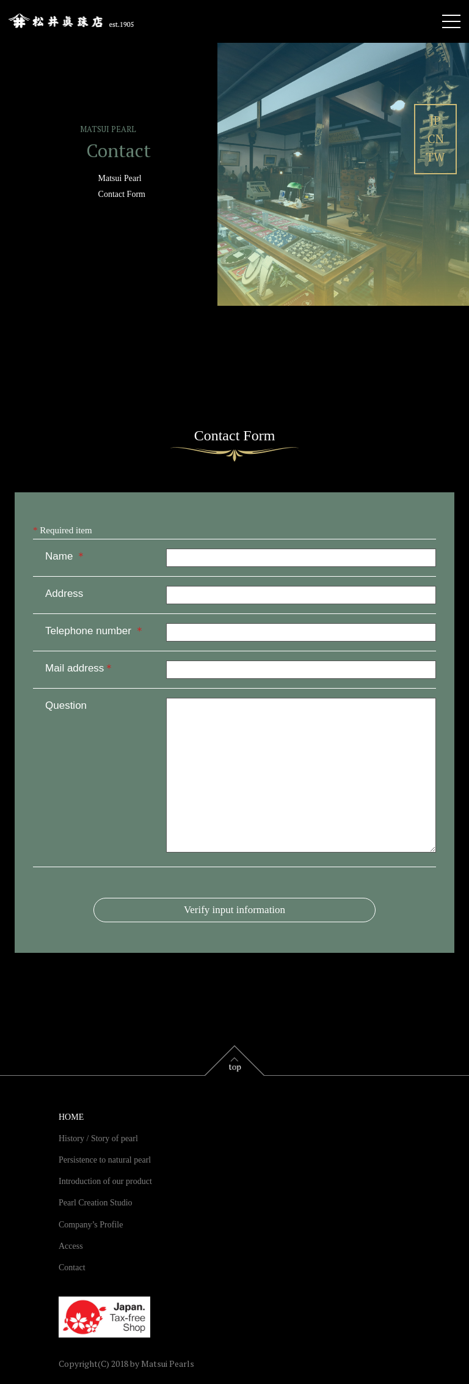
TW (435, 157)
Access (71, 1246)
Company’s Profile (91, 1224)
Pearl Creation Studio (96, 1202)
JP (435, 120)
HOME (71, 1117)
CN (435, 138)
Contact (72, 1267)
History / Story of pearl (98, 1138)
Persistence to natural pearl (105, 1159)
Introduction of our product (105, 1181)
